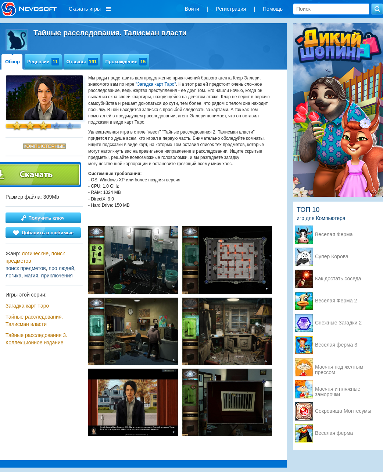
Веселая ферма (334, 433)
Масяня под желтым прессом (339, 367)
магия (31, 275)
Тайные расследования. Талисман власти (34, 320)
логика (13, 275)
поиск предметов (26, 268)
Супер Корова (331, 256)
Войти (192, 9)
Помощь (273, 9)
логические (35, 253)
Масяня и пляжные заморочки (337, 389)
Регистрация (231, 9)
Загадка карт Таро (27, 306)
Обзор (12, 61)
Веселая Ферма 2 (336, 301)
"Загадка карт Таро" (156, 84)
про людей (61, 268)
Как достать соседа (338, 278)
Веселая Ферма (334, 234)
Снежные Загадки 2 (338, 323)
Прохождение (126, 61)
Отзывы (82, 61)
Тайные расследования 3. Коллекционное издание (36, 338)
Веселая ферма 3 (336, 345)
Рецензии (43, 61)
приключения (57, 275)
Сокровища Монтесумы (343, 411)
